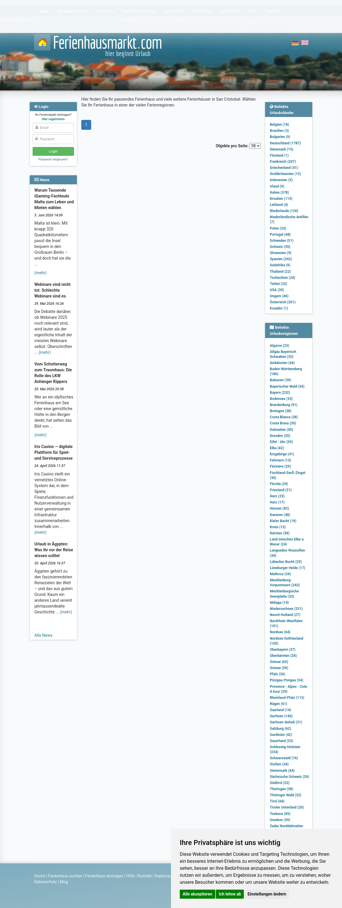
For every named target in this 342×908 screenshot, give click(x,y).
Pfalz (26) (277, 674)
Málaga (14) (279, 603)
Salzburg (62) (280, 729)
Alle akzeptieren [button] (197, 894)
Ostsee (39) (279, 668)
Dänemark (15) (281, 149)
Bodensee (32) (281, 399)
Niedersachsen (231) (286, 609)
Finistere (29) (280, 466)
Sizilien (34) (279, 764)
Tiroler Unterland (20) (287, 807)
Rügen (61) (278, 704)
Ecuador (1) (279, 308)
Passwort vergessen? (53, 159)
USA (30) (277, 290)
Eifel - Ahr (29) (281, 442)
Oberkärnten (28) (283, 656)
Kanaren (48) (280, 515)
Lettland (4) (279, 205)
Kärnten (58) (280, 533)
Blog (64, 881)
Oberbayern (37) (282, 650)
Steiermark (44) (282, 771)
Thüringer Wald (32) (285, 795)
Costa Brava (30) (283, 423)
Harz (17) (277, 502)
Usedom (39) (280, 820)
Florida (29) (279, 484)
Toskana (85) (280, 814)
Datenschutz (45, 881)
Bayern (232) (280, 393)
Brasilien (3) (279, 131)
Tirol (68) (277, 801)
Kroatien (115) (281, 199)
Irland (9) (277, 186)
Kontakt (145, 876)
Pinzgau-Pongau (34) (286, 680)
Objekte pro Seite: (238, 146)
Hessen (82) (279, 508)
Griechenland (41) (284, 168)
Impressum (165, 876)
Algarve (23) (279, 346)
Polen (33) (278, 228)
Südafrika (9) (280, 265)
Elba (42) (277, 448)
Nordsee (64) (280, 632)
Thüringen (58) (281, 789)
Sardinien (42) (281, 735)
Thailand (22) (280, 272)
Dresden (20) (280, 436)
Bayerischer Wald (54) (287, 386)
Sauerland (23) (281, 741)
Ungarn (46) (279, 296)
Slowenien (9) (280, 253)
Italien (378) (279, 192)
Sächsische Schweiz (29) (289, 777)
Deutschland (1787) (285, 143)
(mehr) (40, 272)
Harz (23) (277, 496)
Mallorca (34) (280, 574)
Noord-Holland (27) (285, 615)
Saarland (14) (280, 710)
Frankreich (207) (283, 162)
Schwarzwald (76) (284, 758)
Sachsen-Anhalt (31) (286, 722)
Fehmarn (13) (280, 460)
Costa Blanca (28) (284, 417)
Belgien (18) (279, 125)
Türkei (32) (278, 284)
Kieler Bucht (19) (283, 521)
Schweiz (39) (280, 247)
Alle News (43, 635)
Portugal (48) (280, 234)
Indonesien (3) (281, 180)
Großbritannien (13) (285, 174)
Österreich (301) (282, 302)
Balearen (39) (280, 380)
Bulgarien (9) (280, 137)
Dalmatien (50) (281, 430)
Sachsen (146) (281, 716)
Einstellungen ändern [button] (267, 894)
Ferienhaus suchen (65, 876)
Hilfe (130, 876)
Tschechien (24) (282, 278)
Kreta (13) (277, 527)
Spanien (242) (281, 259)
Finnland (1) (279, 155)
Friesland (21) (281, 490)
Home (39, 876)
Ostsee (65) (279, 662)
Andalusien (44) (282, 363)
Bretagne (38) (280, 411)
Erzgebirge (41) (282, 454)
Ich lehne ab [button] (230, 894)
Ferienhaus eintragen (104, 876)
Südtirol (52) (279, 783)
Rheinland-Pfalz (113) (287, 698)
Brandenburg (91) (283, 405)
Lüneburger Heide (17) (287, 568)
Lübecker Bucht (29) (286, 562)
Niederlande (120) (284, 211)
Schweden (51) (281, 241)
